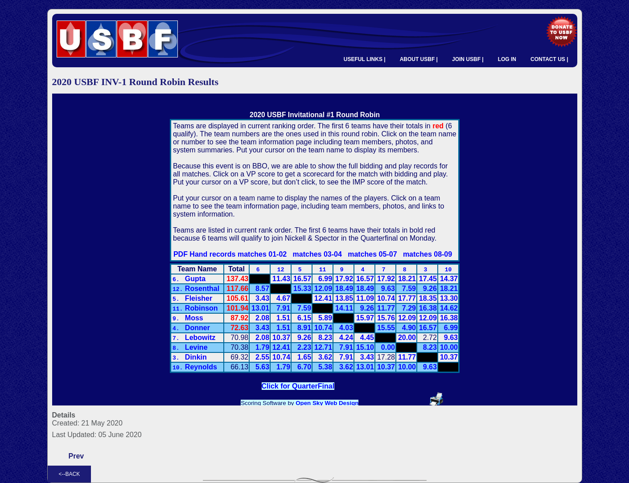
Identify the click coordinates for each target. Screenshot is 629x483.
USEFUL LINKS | (365, 59)
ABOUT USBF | (419, 59)
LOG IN (507, 59)
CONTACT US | (549, 59)
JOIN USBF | (468, 59)
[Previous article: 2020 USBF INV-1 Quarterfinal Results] (76, 456)
